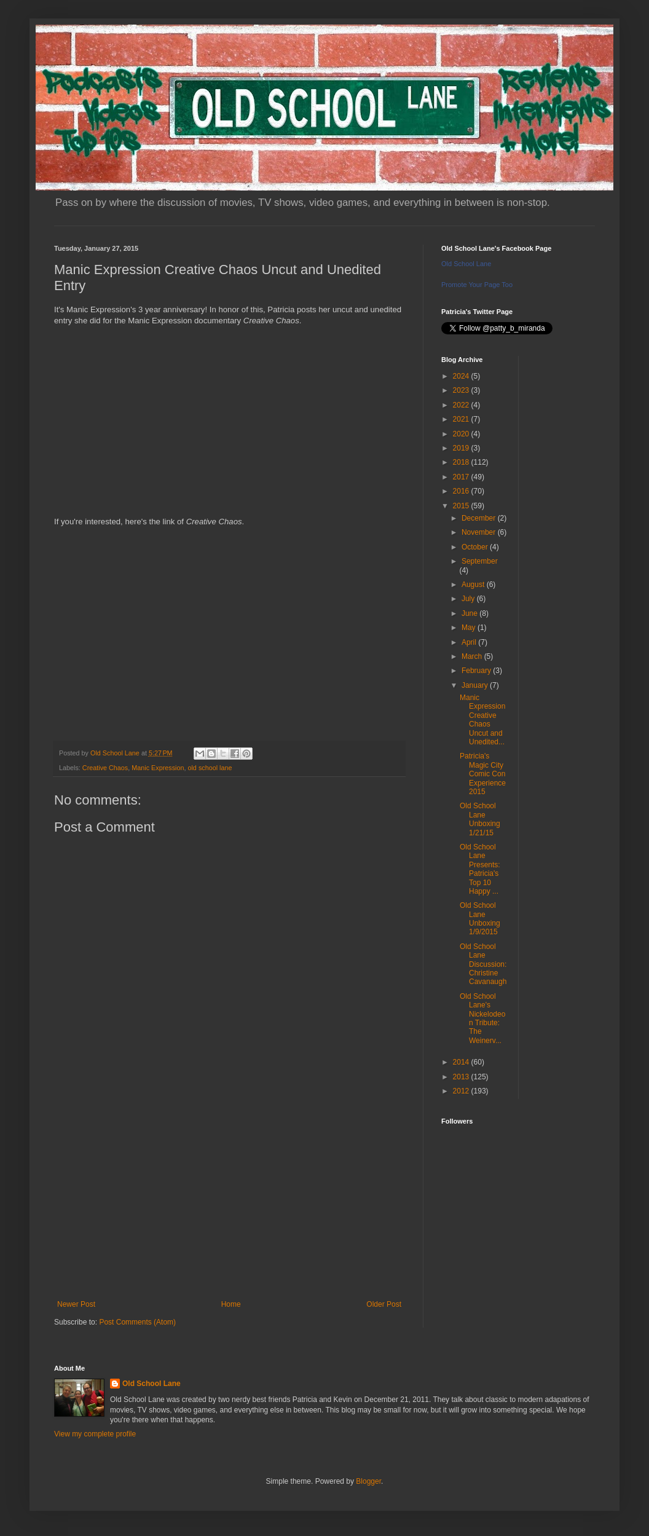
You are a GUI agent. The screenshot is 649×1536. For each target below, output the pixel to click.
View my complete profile (95, 1434)
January (476, 685)
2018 (462, 462)
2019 (462, 448)
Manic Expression (158, 767)
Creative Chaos (105, 767)
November (480, 532)
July (469, 598)
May (470, 627)
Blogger (368, 1481)
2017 (462, 477)
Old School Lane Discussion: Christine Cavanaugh (483, 964)
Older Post (383, 1304)
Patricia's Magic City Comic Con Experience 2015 (483, 774)
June (470, 613)
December (480, 518)
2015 (462, 506)
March (473, 656)
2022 (462, 405)
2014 (462, 1062)
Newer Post (76, 1304)
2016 (462, 491)
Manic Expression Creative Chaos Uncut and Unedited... (482, 719)
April (470, 642)
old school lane (209, 767)
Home (231, 1304)
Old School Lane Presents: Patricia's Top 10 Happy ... (480, 869)
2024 (462, 376)
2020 (462, 434)
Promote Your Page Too (477, 284)
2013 (462, 1077)
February (477, 670)
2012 (462, 1091)
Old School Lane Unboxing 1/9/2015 (480, 918)
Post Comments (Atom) (137, 1322)
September (480, 561)
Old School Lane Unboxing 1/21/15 (480, 819)
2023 (462, 390)
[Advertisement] (229, 1199)
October (476, 547)
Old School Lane (466, 263)
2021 (462, 419)
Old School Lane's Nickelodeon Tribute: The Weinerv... (482, 1018)
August (474, 584)
